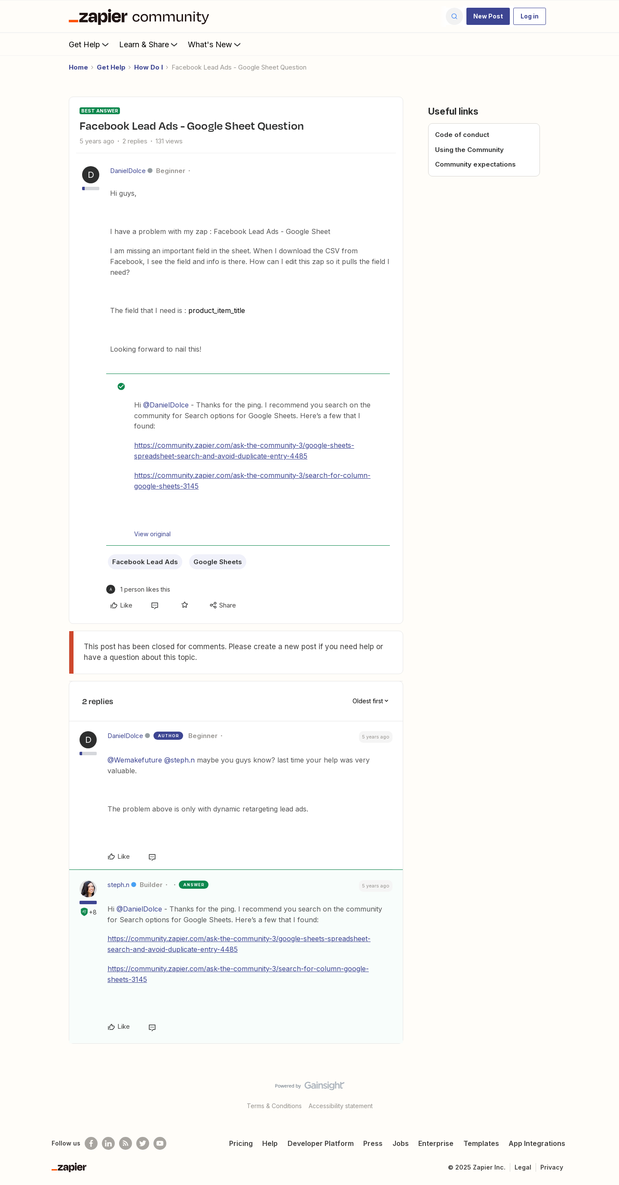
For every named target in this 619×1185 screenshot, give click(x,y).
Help (270, 1143)
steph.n (118, 885)
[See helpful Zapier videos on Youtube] (159, 1143)
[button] (488, 16)
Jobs (400, 1143)
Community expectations (475, 164)
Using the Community (469, 150)
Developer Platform (321, 1143)
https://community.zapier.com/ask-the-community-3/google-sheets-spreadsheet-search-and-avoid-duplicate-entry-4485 (244, 450)
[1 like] (138, 589)
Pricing (241, 1143)
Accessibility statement (341, 1105)
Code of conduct (462, 135)
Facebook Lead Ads (145, 562)
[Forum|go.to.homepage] (141, 16)
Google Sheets (217, 562)
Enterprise (436, 1143)
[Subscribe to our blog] (125, 1143)
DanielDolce (128, 171)
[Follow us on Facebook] (91, 1143)
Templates (481, 1143)
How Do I (148, 67)
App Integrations (537, 1143)
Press (373, 1143)
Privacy (551, 1167)
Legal (523, 1167)
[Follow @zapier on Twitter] (142, 1143)
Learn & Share (149, 44)
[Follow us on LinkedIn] (108, 1143)
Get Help (89, 44)
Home (78, 67)
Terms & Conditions (274, 1105)
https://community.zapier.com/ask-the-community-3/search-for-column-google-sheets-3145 (252, 480)
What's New (215, 44)
